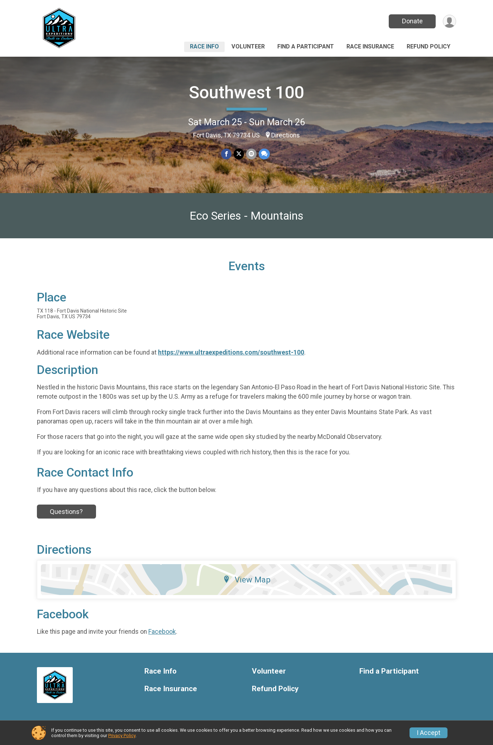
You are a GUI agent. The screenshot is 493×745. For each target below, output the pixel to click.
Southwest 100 (246, 92)
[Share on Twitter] (239, 154)
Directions (285, 135)
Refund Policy (428, 46)
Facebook (162, 631)
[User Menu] (449, 21)
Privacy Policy (121, 735)
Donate (412, 21)
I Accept (428, 732)
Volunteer (248, 46)
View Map (247, 579)
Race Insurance (370, 46)
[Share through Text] (264, 154)
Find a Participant (305, 46)
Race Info (204, 46)
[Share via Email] (251, 154)
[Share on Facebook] (226, 154)
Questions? (66, 511)
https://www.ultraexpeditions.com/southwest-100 (231, 352)
